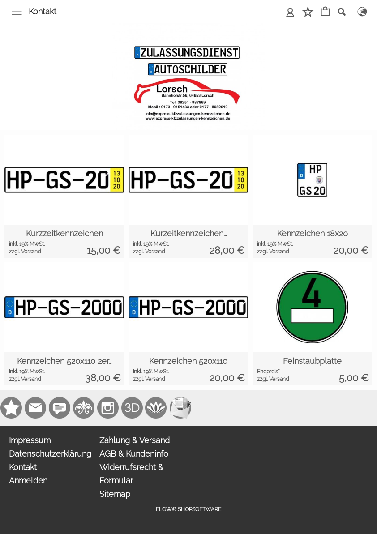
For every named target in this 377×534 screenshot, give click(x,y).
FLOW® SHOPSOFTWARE (188, 509)
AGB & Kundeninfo (133, 453)
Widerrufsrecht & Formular (131, 473)
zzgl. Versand (25, 251)
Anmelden (28, 480)
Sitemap (114, 494)
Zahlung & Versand (134, 440)
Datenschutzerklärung (50, 453)
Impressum (30, 440)
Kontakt (42, 11)
